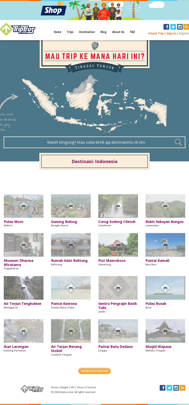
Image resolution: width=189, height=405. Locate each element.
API (72, 387)
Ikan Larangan (16, 346)
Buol (148, 307)
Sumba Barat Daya (62, 307)
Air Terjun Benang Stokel (66, 348)
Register (184, 33)
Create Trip (155, 33)
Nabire (8, 225)
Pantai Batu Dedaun (115, 346)
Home (57, 32)
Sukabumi (104, 225)
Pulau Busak (156, 303)
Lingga (102, 350)
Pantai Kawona (64, 303)
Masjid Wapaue (158, 346)
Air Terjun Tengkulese (22, 303)
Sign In (171, 33)
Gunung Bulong (64, 221)
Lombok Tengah (61, 354)
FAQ (132, 32)
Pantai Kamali (157, 260)
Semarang (104, 264)
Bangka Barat (59, 225)
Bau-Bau (151, 264)
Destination (87, 32)
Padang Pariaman (15, 350)
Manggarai (11, 307)
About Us (118, 32)
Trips (70, 32)
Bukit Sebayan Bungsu (165, 221)
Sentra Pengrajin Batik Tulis (117, 305)
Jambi (101, 311)
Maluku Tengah (155, 350)
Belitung (56, 264)
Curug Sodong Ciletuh (116, 221)
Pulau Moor (14, 221)
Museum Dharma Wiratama (18, 262)
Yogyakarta (11, 268)
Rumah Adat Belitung (69, 260)
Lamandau (152, 225)
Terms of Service (86, 387)
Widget (64, 387)
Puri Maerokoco (112, 260)
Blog (104, 32)
